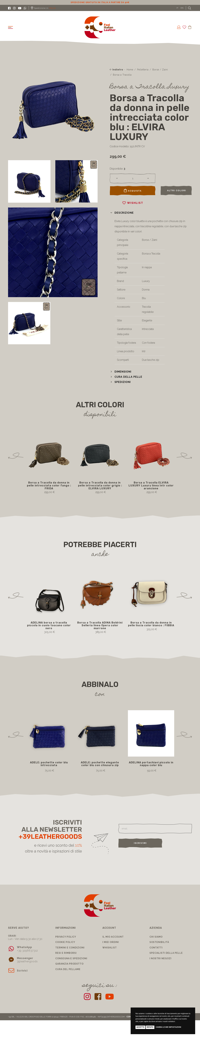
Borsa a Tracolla (122, 74)
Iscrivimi (140, 843)
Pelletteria (143, 69)
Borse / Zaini (160, 69)
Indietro (116, 69)
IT (177, 8)
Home (130, 69)
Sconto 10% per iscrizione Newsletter (100, 2)
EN (182, 8)
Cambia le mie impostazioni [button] (168, 1027)
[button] (122, 212)
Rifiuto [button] (150, 1027)
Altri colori (176, 190)
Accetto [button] (140, 1027)
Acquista (133, 190)
